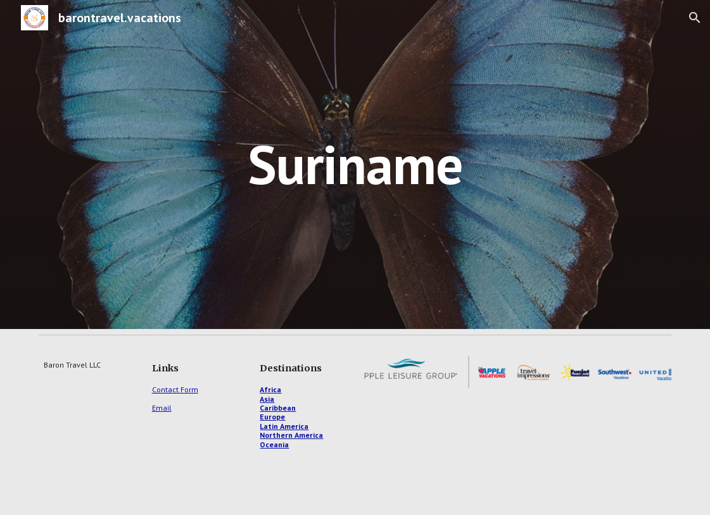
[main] (355, 164)
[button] (695, 18)
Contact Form (175, 389)
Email (162, 408)
